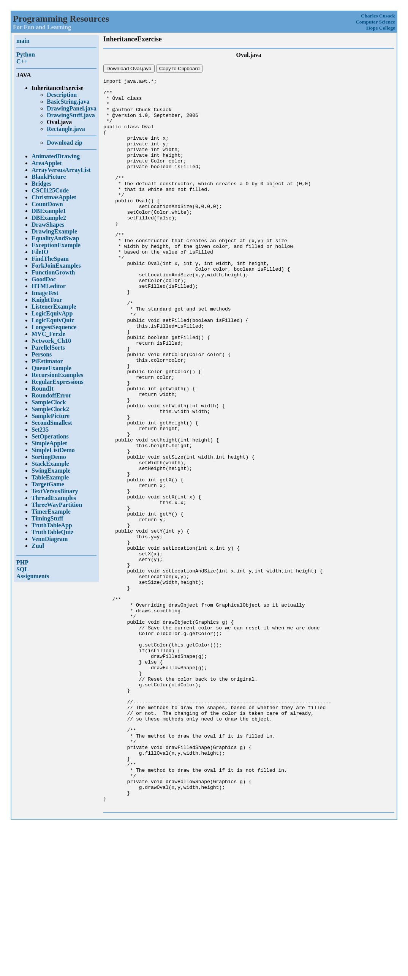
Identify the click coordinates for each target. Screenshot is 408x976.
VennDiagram (50, 539)
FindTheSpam (50, 258)
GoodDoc (44, 279)
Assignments (32, 576)
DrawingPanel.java (71, 108)
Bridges (41, 183)
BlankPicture (49, 176)
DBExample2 (49, 217)
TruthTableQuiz (52, 532)
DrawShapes (48, 224)
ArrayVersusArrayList (61, 170)
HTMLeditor (49, 286)
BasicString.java (68, 101)
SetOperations (50, 436)
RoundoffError (51, 395)
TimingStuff (47, 518)
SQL (22, 569)
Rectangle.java (66, 129)
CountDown (47, 204)
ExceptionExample (56, 245)
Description (62, 94)
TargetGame (48, 484)
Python (25, 54)
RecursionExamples (57, 375)
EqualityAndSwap (55, 238)
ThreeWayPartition (57, 504)
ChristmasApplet (54, 197)
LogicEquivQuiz (53, 320)
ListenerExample (54, 306)
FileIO (40, 252)
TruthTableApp (52, 525)
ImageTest (45, 293)
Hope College (380, 28)
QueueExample (51, 368)
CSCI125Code (50, 190)
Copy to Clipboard (179, 68)
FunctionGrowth (53, 272)
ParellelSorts (48, 347)
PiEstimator (47, 361)
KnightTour (47, 299)
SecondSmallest (52, 422)
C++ (22, 61)
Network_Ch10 (51, 340)
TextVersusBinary (55, 491)
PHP (22, 562)
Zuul (38, 545)
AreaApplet (47, 163)
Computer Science (375, 22)
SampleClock (49, 402)
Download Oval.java (129, 68)
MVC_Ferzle (48, 334)
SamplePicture (51, 416)
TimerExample (51, 511)
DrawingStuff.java (71, 115)
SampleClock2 (50, 409)
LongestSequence (54, 327)
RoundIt (43, 388)
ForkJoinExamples (56, 265)
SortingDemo (49, 457)
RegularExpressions (58, 381)
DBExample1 (49, 211)
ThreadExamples (54, 498)
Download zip (64, 142)
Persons (42, 354)
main (23, 41)
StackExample (50, 463)
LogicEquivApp (52, 313)
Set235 (40, 429)
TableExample (50, 477)
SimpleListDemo (53, 450)
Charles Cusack (378, 16)
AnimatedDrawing (56, 156)
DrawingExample (54, 231)
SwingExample (51, 470)
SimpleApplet (49, 443)
